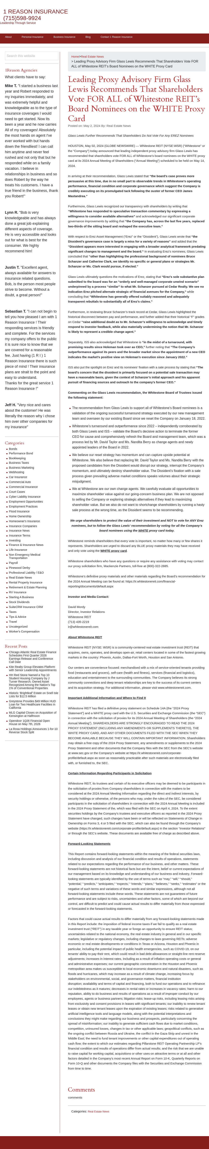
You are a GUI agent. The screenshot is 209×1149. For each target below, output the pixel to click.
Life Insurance (19, 551)
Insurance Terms (21, 537)
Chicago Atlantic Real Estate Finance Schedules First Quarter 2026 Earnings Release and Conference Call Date (32, 658)
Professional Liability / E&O (28, 574)
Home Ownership (21, 517)
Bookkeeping (18, 459)
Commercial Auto (21, 483)
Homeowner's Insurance (26, 522)
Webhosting (17, 473)
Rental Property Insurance (28, 584)
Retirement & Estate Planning (30, 588)
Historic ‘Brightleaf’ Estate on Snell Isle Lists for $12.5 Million (31, 702)
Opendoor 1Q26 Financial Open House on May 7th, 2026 (32, 733)
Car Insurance (19, 478)
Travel (13, 623)
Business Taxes (20, 464)
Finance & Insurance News (28, 546)
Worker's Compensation (26, 633)
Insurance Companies (25, 527)
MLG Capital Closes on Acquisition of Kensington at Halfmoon (29, 724)
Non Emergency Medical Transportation (26, 557)
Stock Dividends (20, 603)
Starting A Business (23, 598)
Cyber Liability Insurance (27, 498)
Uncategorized (19, 628)
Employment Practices (25, 508)
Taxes (13, 613)
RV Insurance (19, 593)
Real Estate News (100, 1112)
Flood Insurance (20, 512)
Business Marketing (23, 469)
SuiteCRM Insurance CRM (28, 608)
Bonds (13, 450)
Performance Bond (22, 454)
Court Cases (18, 493)
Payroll (14, 564)
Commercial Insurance (25, 488)
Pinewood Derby (21, 569)
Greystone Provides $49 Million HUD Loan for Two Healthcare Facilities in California (31, 712)
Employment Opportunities (28, 503)
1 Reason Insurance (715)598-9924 (40, 15)
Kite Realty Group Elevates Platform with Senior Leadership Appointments (32, 671)
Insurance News (20, 532)
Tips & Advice (19, 618)
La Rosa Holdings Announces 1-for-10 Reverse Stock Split (32, 741)
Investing (15, 541)
